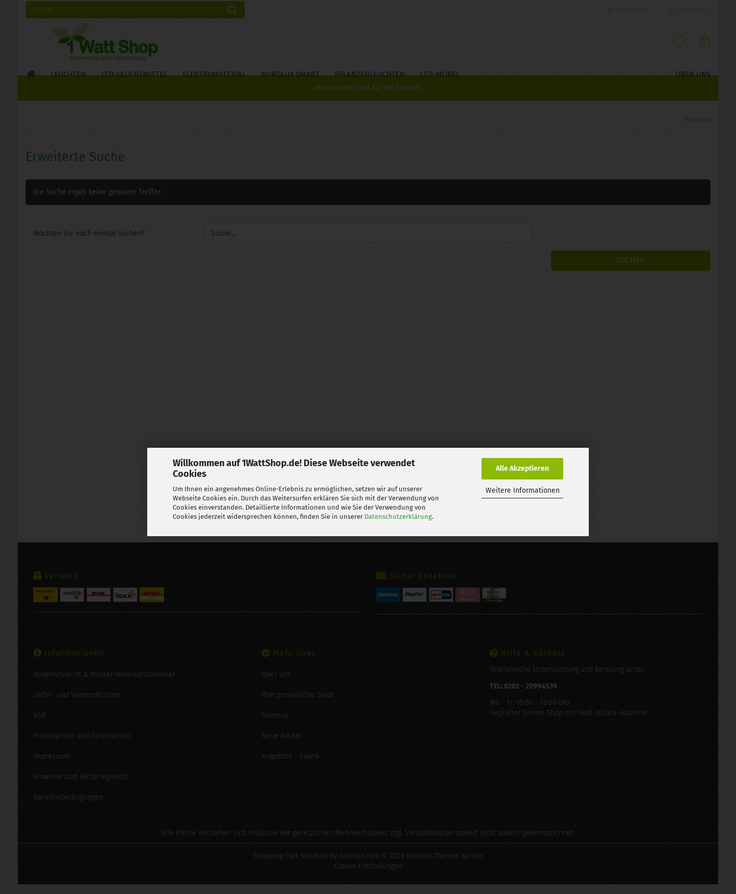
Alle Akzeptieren (522, 468)
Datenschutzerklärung (398, 516)
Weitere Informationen (523, 490)
